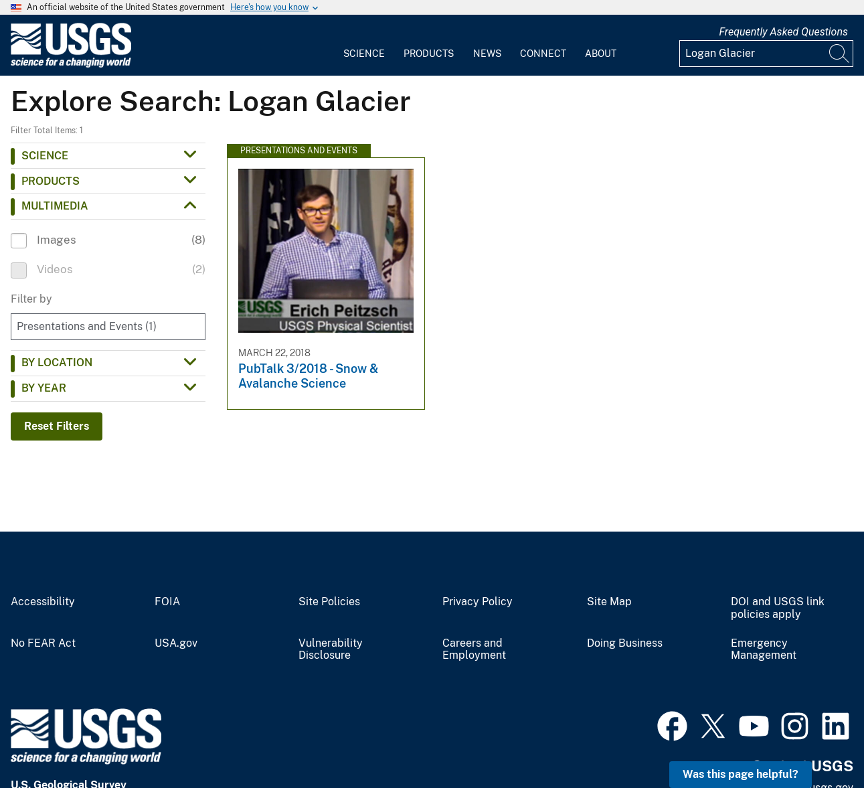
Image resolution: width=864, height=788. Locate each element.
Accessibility (43, 602)
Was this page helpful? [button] (740, 774)
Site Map (609, 602)
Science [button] (44, 155)
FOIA (167, 602)
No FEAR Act (43, 643)
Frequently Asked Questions (783, 31)
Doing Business (625, 643)
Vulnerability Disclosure (330, 649)
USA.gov (176, 643)
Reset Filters (56, 426)
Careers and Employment (474, 649)
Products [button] (50, 181)
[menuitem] (364, 45)
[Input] (766, 53)
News (487, 53)
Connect (543, 53)
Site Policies (329, 602)
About (600, 53)
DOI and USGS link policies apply (778, 608)
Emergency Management (763, 649)
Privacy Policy (477, 602)
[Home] (71, 64)
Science (364, 53)
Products (429, 53)
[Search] (840, 53)
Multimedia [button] (54, 206)
